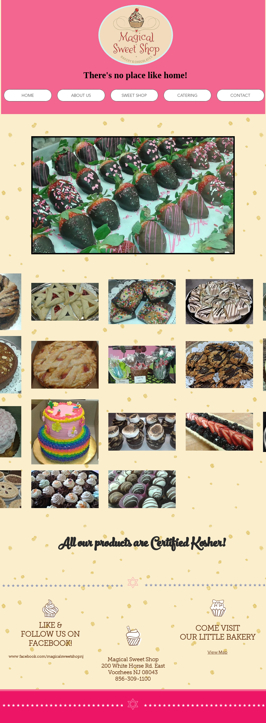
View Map (217, 652)
